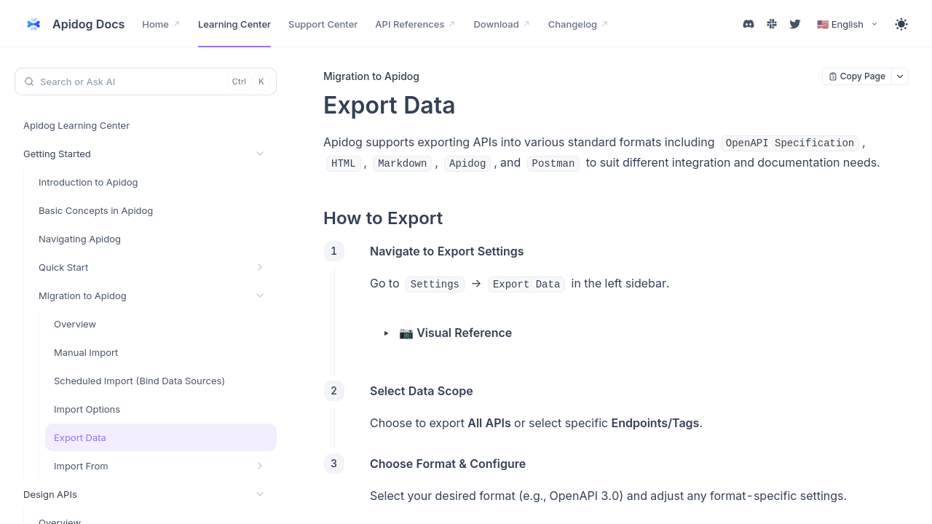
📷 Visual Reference (455, 332)
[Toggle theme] (901, 24)
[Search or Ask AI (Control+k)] (146, 81)
